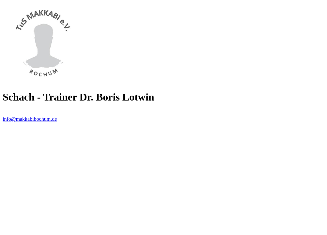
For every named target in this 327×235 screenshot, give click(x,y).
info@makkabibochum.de (30, 119)
